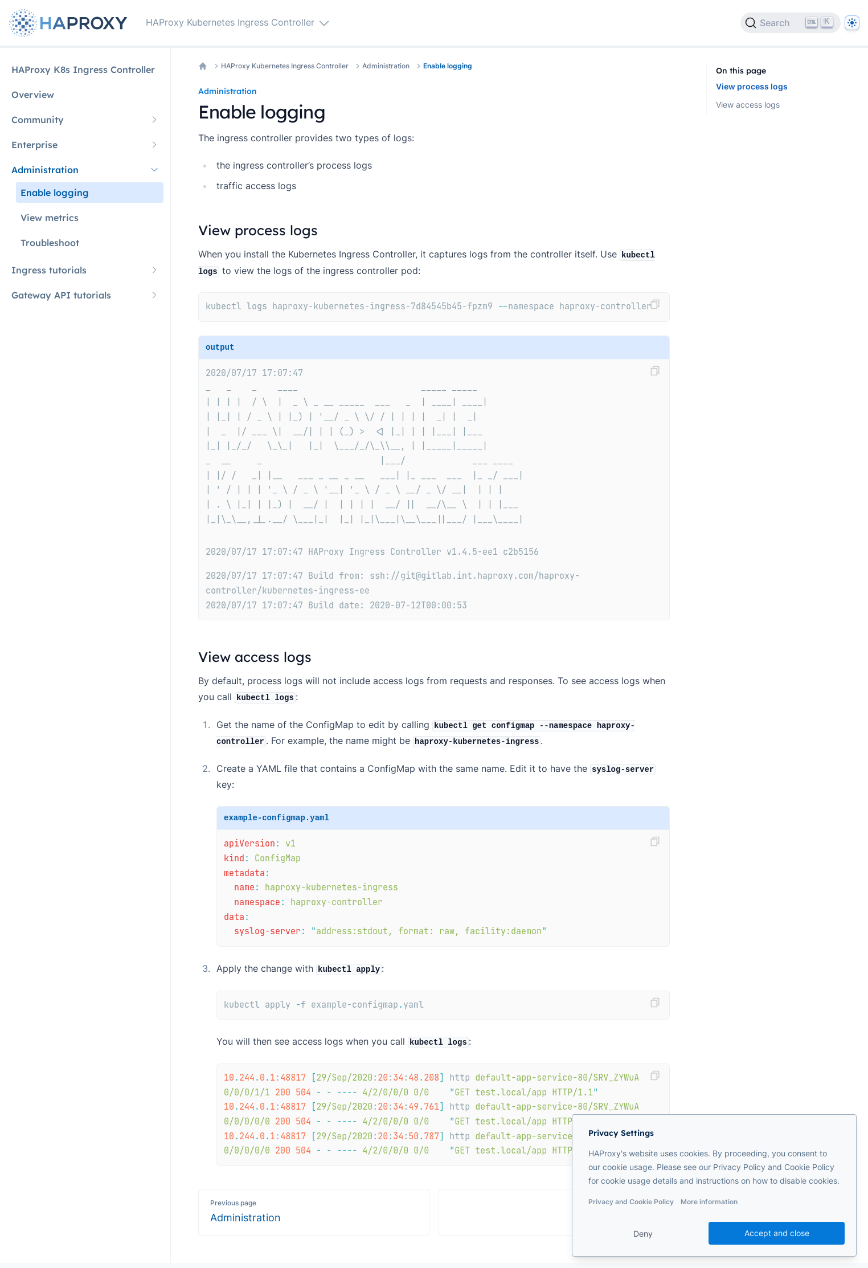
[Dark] (852, 23)
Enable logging (447, 66)
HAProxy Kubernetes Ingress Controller (285, 66)
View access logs (748, 104)
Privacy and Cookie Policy (631, 1201)
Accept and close (776, 1233)
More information (709, 1201)
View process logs (752, 86)
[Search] (790, 23)
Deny (643, 1233)
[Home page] (70, 23)
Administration (386, 66)
